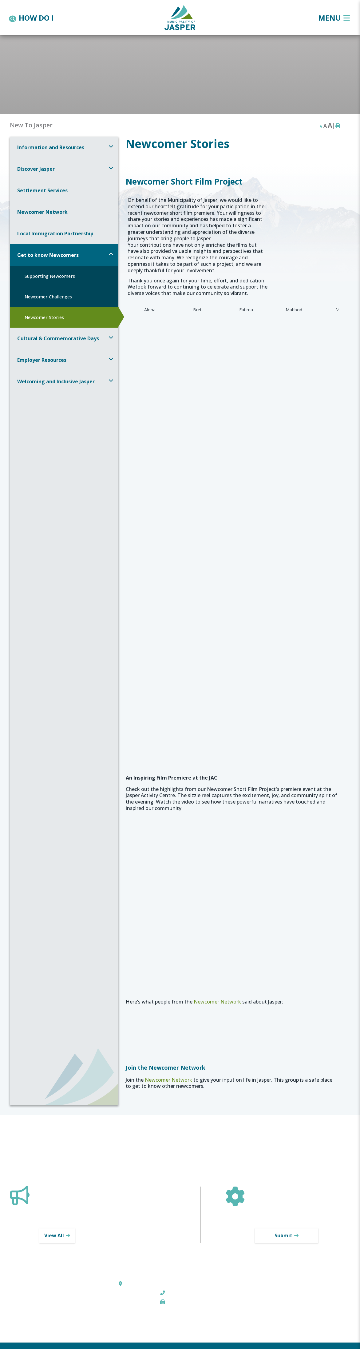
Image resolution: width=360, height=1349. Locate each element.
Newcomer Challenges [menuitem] (48, 297)
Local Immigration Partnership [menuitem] (55, 233)
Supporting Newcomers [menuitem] (50, 276)
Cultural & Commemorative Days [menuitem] (58, 338)
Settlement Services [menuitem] (42, 190)
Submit (283, 1235)
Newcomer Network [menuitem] (42, 212)
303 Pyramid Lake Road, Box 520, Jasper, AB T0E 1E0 (183, 1284)
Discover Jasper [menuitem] (36, 169)
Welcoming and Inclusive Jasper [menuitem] (56, 381)
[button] (111, 146)
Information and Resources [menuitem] (50, 147)
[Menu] (334, 18)
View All (54, 1235)
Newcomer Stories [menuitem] (44, 317)
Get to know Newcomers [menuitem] (48, 255)
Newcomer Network (217, 1001)
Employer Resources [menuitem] (41, 360)
